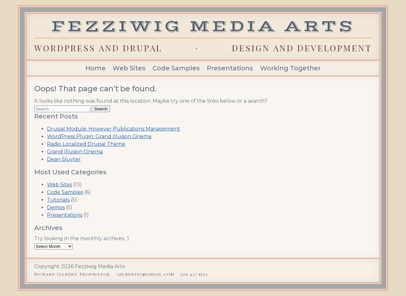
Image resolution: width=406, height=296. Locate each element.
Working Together (290, 68)
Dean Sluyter (64, 159)
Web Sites (129, 68)
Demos (56, 207)
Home (95, 68)
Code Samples (176, 68)
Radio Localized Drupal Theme (86, 144)
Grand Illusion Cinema (75, 152)
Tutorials (58, 200)
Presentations (230, 68)
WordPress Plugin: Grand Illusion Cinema (99, 136)
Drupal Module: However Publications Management (113, 129)
